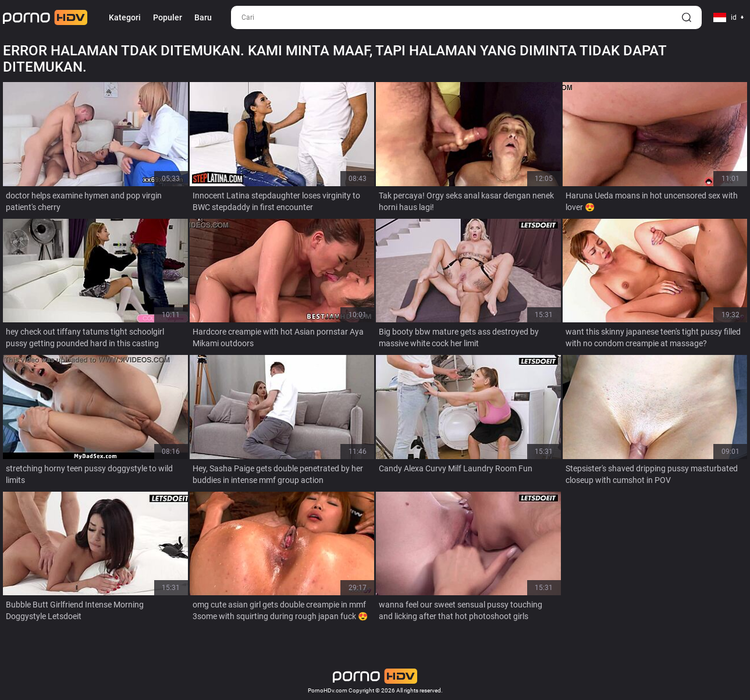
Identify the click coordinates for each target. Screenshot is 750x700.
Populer (167, 17)
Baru (203, 17)
